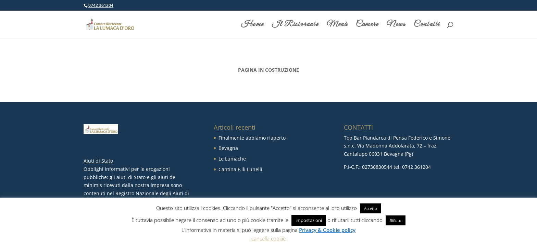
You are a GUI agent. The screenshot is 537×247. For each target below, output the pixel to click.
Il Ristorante (295, 25)
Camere (367, 25)
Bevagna (228, 148)
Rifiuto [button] (395, 220)
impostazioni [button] (309, 220)
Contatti (427, 25)
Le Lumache (232, 158)
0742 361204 (100, 5)
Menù (337, 25)
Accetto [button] (370, 208)
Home (252, 25)
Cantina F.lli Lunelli (240, 169)
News (396, 25)
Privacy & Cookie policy (327, 229)
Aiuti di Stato (98, 160)
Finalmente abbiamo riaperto (252, 137)
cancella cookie (268, 238)
